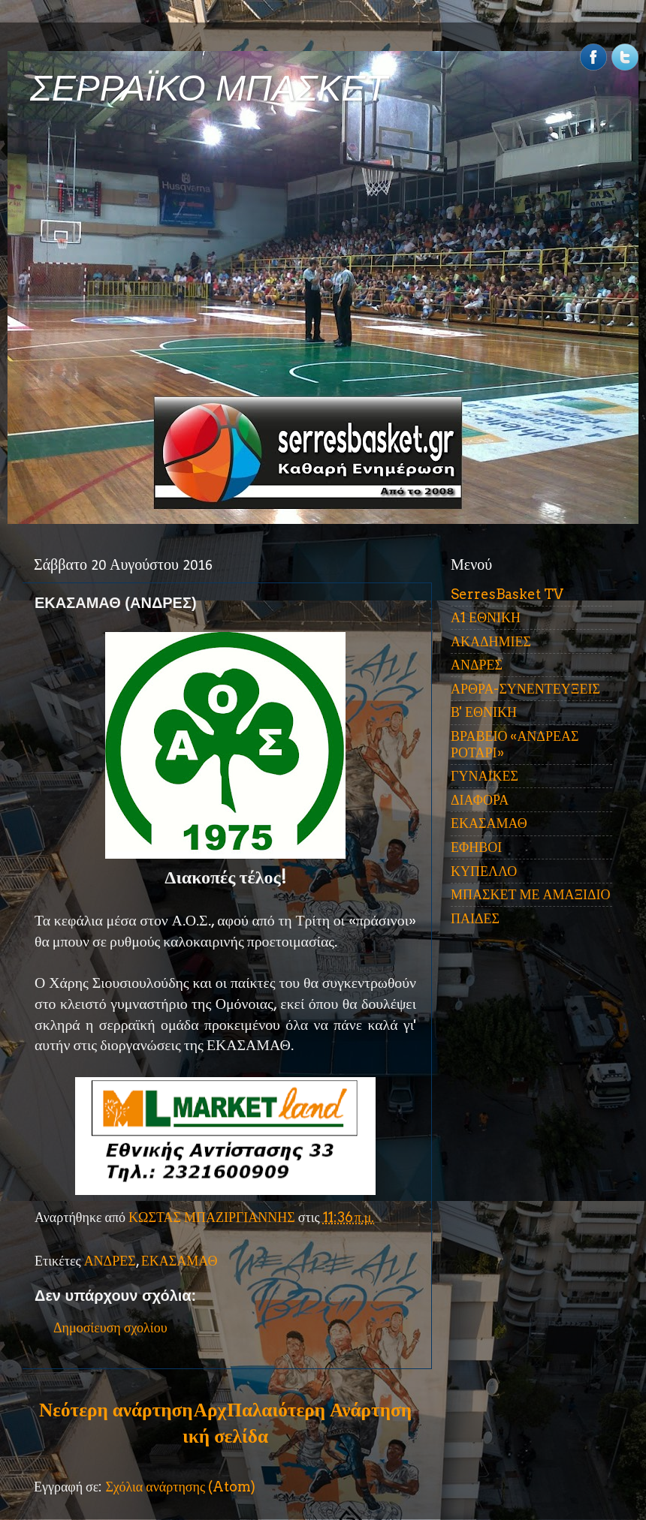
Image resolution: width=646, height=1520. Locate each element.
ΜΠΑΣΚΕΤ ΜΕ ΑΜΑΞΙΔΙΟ (531, 894)
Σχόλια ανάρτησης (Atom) (180, 1486)
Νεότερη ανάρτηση (115, 1409)
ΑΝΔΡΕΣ (110, 1261)
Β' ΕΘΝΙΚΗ (484, 712)
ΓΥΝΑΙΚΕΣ (484, 776)
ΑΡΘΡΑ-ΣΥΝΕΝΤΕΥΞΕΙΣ (525, 689)
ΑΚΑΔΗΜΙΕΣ (491, 641)
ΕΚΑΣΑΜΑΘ (179, 1261)
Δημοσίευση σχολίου (110, 1327)
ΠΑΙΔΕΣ (475, 918)
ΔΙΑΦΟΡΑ (480, 800)
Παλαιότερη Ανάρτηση (319, 1409)
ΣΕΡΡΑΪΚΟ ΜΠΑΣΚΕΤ (209, 88)
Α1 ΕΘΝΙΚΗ (486, 617)
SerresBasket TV (507, 594)
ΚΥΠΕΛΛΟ (484, 871)
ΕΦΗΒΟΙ (476, 847)
